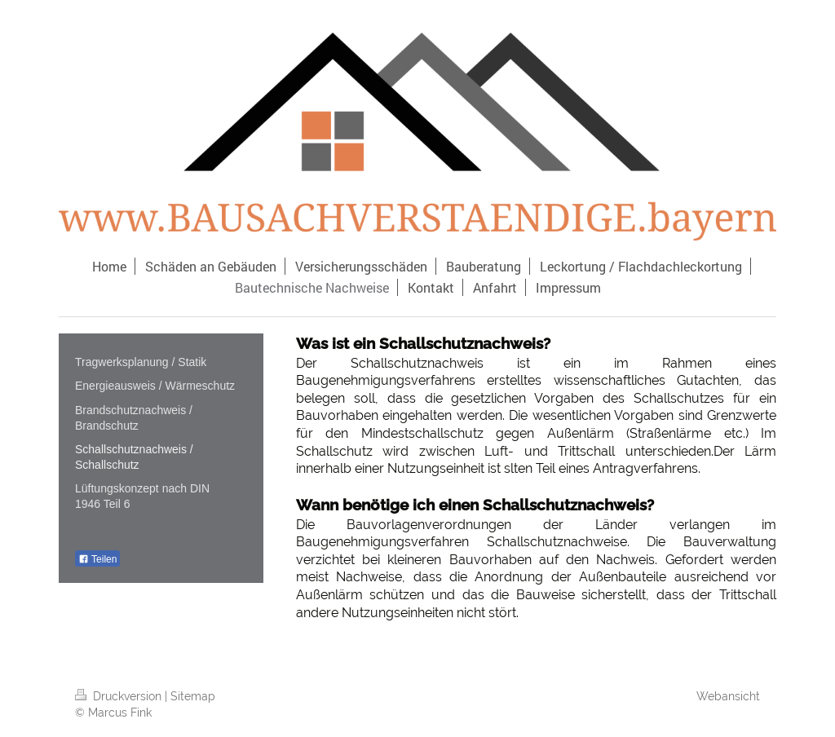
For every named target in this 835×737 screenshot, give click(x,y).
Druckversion (120, 696)
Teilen (97, 559)
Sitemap (192, 696)
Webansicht (728, 696)
